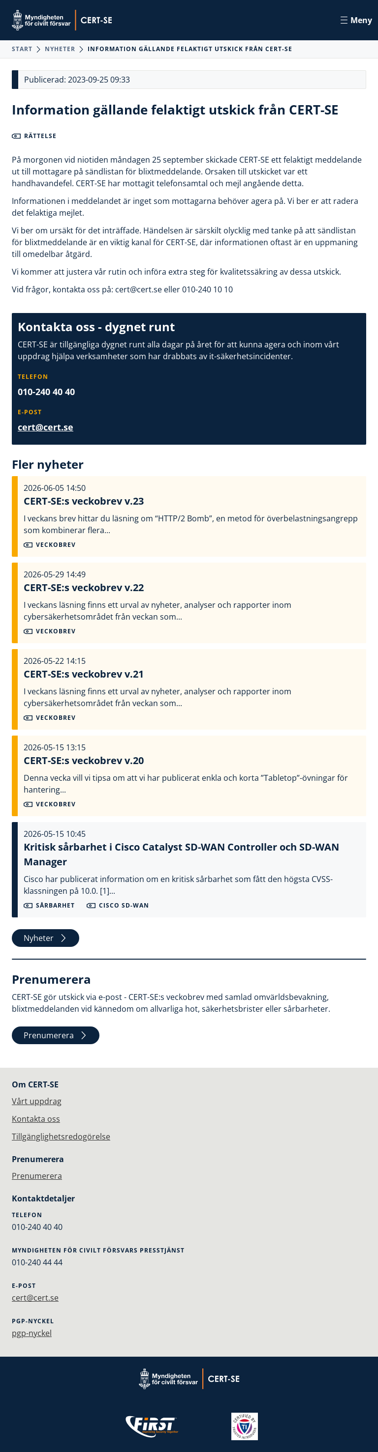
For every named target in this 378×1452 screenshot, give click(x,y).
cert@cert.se (45, 427)
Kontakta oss (36, 1118)
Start (22, 49)
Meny (356, 20)
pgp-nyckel (32, 1333)
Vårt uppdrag (37, 1101)
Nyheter (60, 49)
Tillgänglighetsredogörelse (61, 1136)
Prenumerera (56, 1035)
